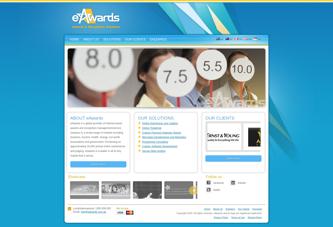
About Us (218, 209)
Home (207, 209)
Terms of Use (238, 217)
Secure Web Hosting (153, 151)
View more (233, 158)
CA (238, 39)
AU (219, 39)
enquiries (158, 39)
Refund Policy (255, 217)
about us (91, 39)
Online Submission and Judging (160, 123)
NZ (229, 39)
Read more (98, 164)
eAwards (96, 18)
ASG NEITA (147, 190)
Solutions (230, 209)
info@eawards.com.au (93, 211)
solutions (112, 39)
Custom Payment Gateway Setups (161, 132)
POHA (178, 190)
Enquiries (257, 209)
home (74, 39)
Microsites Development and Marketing (164, 137)
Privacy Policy (221, 217)
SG (257, 39)
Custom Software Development (159, 146)
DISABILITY (84, 190)
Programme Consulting (155, 141)
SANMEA (116, 190)
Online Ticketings (151, 128)
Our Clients (135, 39)
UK (247, 39)
